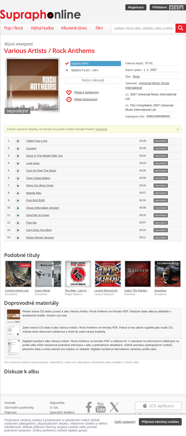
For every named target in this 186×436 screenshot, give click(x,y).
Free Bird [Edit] (35, 200)
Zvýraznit (101, 129)
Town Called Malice (38, 178)
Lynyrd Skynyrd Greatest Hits (112, 290)
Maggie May (34, 193)
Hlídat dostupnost (81, 99)
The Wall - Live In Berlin (79, 290)
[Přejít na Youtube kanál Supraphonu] (100, 409)
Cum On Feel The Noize (41, 170)
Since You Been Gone (40, 185)
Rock (136, 76)
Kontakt (10, 403)
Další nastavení (125, 422)
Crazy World (42, 290)
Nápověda (57, 403)
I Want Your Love (37, 140)
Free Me (31, 222)
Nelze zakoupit (93, 80)
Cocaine (31, 148)
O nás (54, 407)
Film (99, 28)
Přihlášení (159, 7)
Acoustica (160, 290)
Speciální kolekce (62, 412)
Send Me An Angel (37, 215)
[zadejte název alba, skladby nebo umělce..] (143, 28)
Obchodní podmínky (19, 407)
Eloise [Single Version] (40, 237)
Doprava (11, 412)
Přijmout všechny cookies (160, 422)
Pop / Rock (13, 28)
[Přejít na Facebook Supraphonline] (88, 409)
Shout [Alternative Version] (42, 207)
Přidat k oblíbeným (82, 92)
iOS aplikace (158, 406)
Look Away (33, 163)
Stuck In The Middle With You (44, 155)
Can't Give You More (39, 230)
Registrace (136, 7)
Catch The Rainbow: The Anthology (146, 290)
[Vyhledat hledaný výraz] (180, 28)
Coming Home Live (17, 290)
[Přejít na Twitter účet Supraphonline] (114, 409)
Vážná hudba (42, 28)
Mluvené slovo (74, 28)
